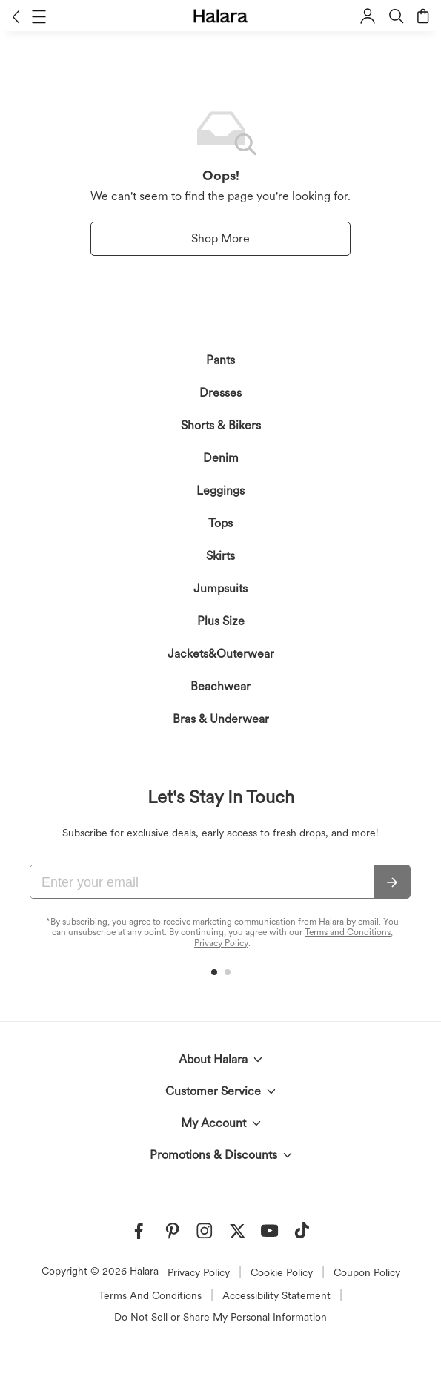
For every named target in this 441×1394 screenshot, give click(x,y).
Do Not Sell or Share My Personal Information (220, 1317)
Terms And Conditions (150, 1295)
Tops (220, 523)
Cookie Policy (282, 1272)
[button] (16, 16)
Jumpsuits (220, 588)
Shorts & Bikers (221, 425)
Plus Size (221, 621)
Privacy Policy (221, 943)
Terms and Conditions (348, 932)
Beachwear (220, 686)
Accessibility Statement (276, 1295)
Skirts (220, 556)
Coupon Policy (367, 1272)
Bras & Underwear (221, 719)
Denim (221, 458)
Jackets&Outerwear (221, 654)
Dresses (220, 393)
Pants (220, 360)
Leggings (220, 490)
